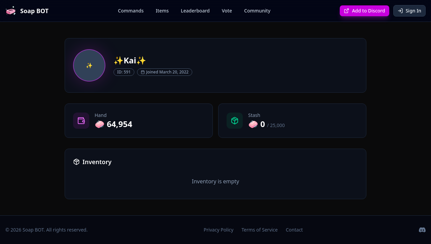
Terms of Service (259, 229)
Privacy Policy (218, 229)
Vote (227, 10)
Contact (294, 229)
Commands (130, 10)
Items (162, 10)
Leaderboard (195, 10)
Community (257, 10)
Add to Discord (364, 10)
